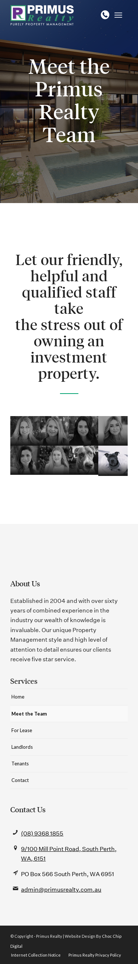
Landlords (22, 747)
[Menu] (118, 15)
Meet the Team (29, 714)
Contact (20, 780)
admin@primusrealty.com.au (61, 889)
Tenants (20, 763)
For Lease (21, 730)
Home (17, 697)
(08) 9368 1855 (42, 833)
